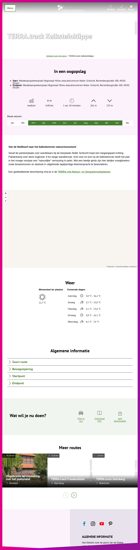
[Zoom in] (6, 193)
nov (117, 122)
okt (106, 122)
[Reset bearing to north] (6, 201)
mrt (33, 122)
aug (86, 122)
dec (127, 122)
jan (12, 122)
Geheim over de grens (56, 56)
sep (96, 122)
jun (64, 122)
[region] (70, 229)
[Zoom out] (6, 197)
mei (54, 122)
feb (22, 122)
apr (43, 122)
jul (75, 122)
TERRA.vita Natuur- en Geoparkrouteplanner (84, 171)
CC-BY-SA (91, 475)
